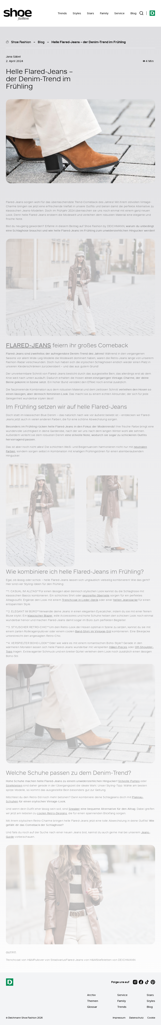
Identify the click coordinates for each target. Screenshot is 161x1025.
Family (104, 13)
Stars (90, 13)
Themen (92, 1001)
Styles (77, 13)
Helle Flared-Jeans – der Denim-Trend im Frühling (88, 42)
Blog (133, 13)
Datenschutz (136, 1017)
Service (119, 13)
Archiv (91, 995)
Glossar (92, 1007)
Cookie (151, 1017)
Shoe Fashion (21, 42)
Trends (62, 13)
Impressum (119, 1017)
